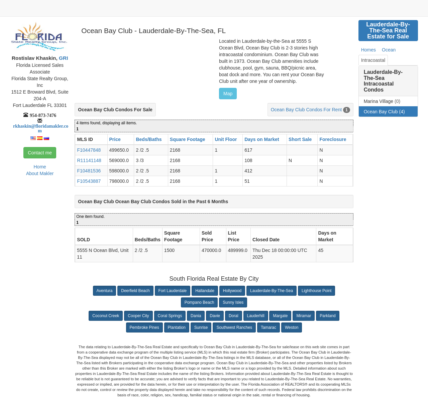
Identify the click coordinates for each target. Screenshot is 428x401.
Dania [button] (196, 315)
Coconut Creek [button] (105, 315)
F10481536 (89, 170)
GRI (63, 58)
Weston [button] (291, 327)
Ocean (389, 49)
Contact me (40, 152)
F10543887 (89, 181)
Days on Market (261, 139)
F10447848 (89, 150)
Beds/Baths (149, 139)
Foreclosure (332, 139)
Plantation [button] (177, 327)
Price (115, 139)
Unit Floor (226, 139)
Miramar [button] (303, 315)
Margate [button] (280, 315)
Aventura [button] (105, 290)
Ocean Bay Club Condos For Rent (306, 109)
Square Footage (187, 139)
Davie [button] (215, 315)
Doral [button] (233, 315)
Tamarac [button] (268, 327)
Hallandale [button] (204, 290)
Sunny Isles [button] (233, 302)
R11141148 (89, 160)
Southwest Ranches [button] (234, 327)
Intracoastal (373, 60)
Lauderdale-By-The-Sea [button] (271, 290)
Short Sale (300, 139)
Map (227, 93)
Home (39, 166)
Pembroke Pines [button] (144, 327)
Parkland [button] (327, 315)
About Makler (40, 173)
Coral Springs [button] (170, 315)
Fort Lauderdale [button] (172, 290)
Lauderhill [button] (255, 315)
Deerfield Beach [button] (135, 290)
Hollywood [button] (232, 290)
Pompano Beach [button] (199, 302)
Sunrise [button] (201, 327)
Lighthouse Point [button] (316, 290)
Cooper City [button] (138, 315)
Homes (368, 49)
